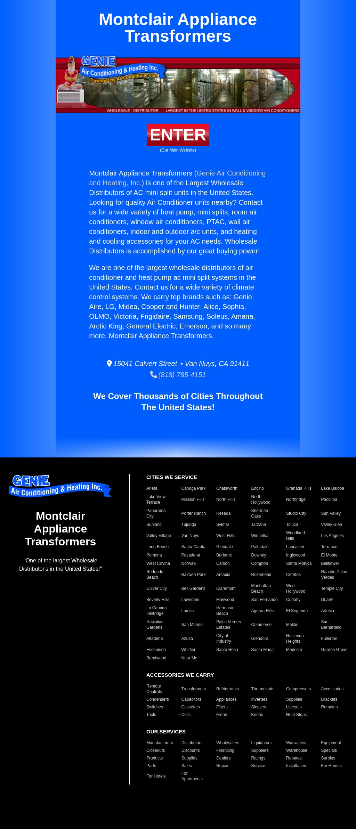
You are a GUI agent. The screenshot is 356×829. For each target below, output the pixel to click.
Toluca (292, 524)
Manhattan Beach (261, 588)
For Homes (331, 765)
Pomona (154, 555)
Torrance (329, 546)
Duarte (327, 599)
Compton (259, 563)
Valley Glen (331, 524)
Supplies (294, 699)
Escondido (156, 649)
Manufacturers (159, 742)
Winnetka (260, 535)
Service (258, 765)
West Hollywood (295, 588)
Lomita (187, 610)
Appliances (226, 699)
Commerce (261, 624)
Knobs (257, 714)
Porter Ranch (193, 513)
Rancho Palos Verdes (334, 574)
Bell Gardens (193, 588)
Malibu (292, 624)
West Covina (158, 563)
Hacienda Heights (295, 638)
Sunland (154, 524)
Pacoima (329, 499)
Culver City (156, 588)
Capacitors (191, 699)
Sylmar (222, 524)
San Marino (192, 624)
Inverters (259, 699)
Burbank (224, 555)
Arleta (151, 488)
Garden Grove (334, 649)
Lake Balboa (333, 488)
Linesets (294, 707)
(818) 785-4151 (178, 375)
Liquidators (261, 742)
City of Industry (223, 638)
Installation (296, 765)
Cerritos (293, 574)
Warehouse (296, 750)
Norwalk (188, 563)
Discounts (190, 750)
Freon (221, 714)
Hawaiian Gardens (154, 624)
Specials (329, 750)
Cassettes (190, 707)
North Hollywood (260, 499)
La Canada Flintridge (156, 611)
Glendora (259, 638)
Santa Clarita (193, 546)
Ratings (258, 758)
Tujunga (188, 524)
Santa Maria (262, 649)
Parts (151, 765)
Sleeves (258, 707)
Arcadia (223, 574)
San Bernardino (331, 624)
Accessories (332, 688)
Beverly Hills (157, 599)
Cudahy (293, 599)
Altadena (154, 638)
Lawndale (190, 599)
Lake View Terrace (155, 499)
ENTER (178, 134)
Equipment (331, 742)
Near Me (189, 658)
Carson (223, 563)
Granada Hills (299, 488)
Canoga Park (193, 488)
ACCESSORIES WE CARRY (180, 675)
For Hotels (155, 776)
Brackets (329, 699)
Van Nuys (190, 535)
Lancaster (295, 546)
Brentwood (156, 658)
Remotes (329, 707)
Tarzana (258, 524)
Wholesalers (227, 742)
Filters (222, 707)
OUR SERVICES (166, 731)
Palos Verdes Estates (228, 624)
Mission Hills (193, 499)
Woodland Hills (295, 535)
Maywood (225, 599)
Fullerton (329, 638)
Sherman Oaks (259, 513)
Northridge (296, 499)
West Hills (225, 535)
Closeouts (155, 750)
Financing (225, 750)
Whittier (188, 649)
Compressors (298, 688)
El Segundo (297, 610)
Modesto (294, 649)
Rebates (294, 758)
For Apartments (192, 776)
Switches (154, 707)
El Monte (329, 555)
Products (154, 758)
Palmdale (260, 546)
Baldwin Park (193, 574)
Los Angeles (332, 535)
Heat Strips (296, 714)
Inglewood (295, 555)
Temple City (332, 588)
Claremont (225, 588)
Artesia (327, 610)
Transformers (193, 688)
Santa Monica (299, 563)
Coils (186, 714)
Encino (257, 488)
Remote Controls (154, 689)
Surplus (328, 758)
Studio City (296, 513)
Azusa (187, 638)
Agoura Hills (262, 610)
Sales (186, 765)
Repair (222, 765)
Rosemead (261, 574)
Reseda (223, 513)
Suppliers (260, 750)
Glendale (224, 546)
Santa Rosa (227, 649)
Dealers (223, 758)
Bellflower (330, 563)
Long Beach (157, 546)
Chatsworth (226, 488)
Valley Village (158, 535)
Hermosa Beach (224, 611)
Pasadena (190, 555)
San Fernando (264, 599)
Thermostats (263, 688)
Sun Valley (331, 513)
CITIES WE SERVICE (171, 477)
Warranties (296, 742)
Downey (258, 555)
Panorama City (155, 513)
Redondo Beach (154, 574)
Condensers (157, 699)
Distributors (192, 742)
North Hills (225, 499)
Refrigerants (227, 688)
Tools (151, 714)
